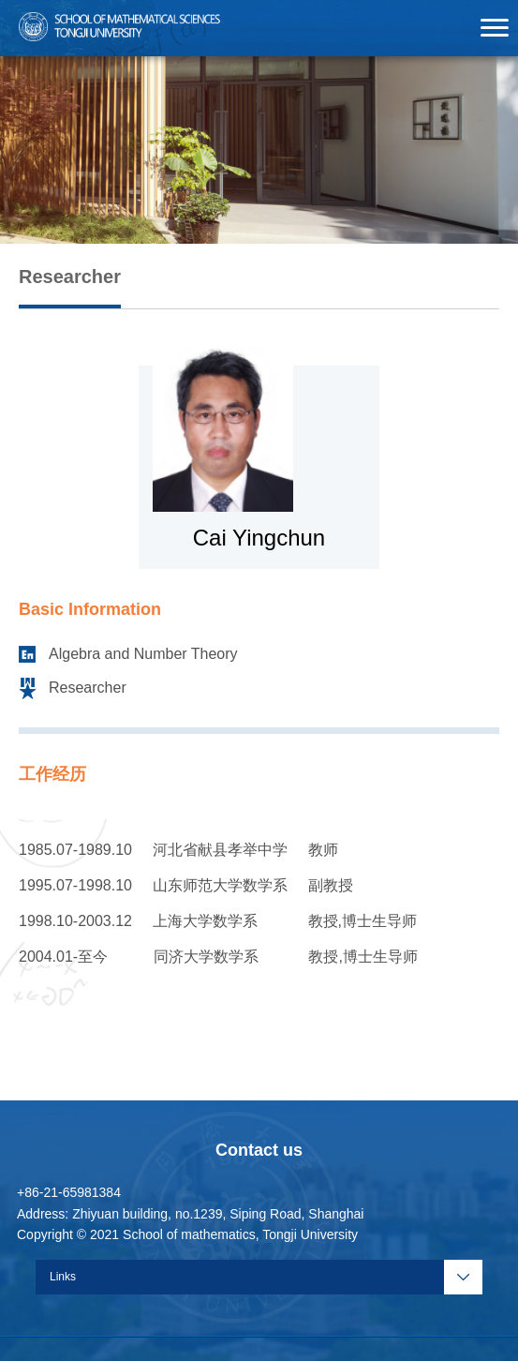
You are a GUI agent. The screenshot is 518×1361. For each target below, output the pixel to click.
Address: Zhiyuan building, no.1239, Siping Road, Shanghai (190, 1213)
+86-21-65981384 (69, 1192)
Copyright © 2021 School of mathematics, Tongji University (187, 1234)
